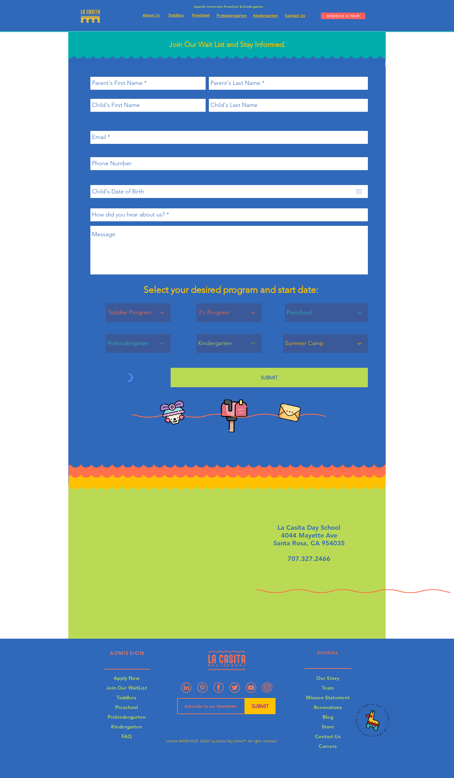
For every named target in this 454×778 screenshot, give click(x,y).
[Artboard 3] (251, 687)
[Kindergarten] (229, 343)
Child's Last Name (226, 95)
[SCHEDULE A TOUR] (343, 16)
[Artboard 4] (267, 687)
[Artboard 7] (235, 687)
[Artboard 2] (218, 687)
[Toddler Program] (138, 312)
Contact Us (328, 736)
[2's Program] (229, 312)
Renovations (328, 707)
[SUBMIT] (269, 377)
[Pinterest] (202, 687)
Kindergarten (126, 727)
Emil (94, 127)
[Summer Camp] (325, 343)
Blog (328, 717)
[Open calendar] (358, 191)
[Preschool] (326, 312)
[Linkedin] (186, 687)
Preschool (126, 707)
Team (328, 688)
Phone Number (104, 153)
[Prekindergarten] (138, 343)
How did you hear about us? (116, 205)
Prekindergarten (127, 717)
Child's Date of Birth (111, 181)
